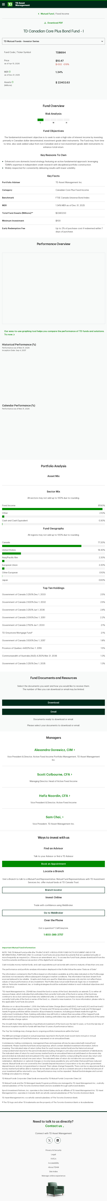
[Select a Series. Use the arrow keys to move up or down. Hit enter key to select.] (53, 40)
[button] (53, 862)
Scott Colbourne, (53, 773)
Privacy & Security (53, 1149)
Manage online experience (53, 1174)
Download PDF (55, 21)
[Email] (53, 710)
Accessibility (53, 1162)
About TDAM (53, 1166)
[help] (10, 70)
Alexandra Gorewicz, (53, 748)
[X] (49, 1139)
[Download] (53, 701)
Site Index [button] (53, 1170)
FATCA (53, 1157)
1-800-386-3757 (53, 933)
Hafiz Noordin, (53, 794)
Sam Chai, (53, 815)
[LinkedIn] (57, 1139)
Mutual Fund (47, 12)
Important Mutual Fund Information (19, 946)
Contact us (53, 1124)
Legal (53, 1153)
